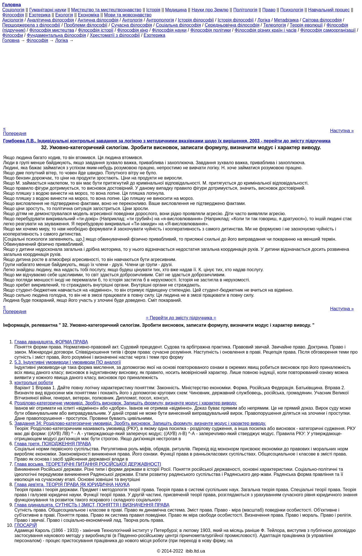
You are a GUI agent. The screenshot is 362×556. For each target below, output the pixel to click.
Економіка (88, 14)
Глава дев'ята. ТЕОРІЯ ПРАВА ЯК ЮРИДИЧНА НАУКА (72, 484)
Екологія (64, 14)
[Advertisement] (181, 82)
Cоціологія (13, 9)
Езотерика (40, 14)
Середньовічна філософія (232, 25)
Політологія (245, 9)
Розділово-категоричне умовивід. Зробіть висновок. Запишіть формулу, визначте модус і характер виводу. (125, 403)
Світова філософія (322, 20)
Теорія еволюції (306, 25)
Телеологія (274, 25)
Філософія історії (95, 30)
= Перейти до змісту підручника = (181, 317)
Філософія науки (169, 30)
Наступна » (342, 130)
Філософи (12, 35)
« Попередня (14, 131)
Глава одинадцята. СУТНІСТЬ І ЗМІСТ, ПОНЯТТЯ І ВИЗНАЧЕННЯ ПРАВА (91, 504)
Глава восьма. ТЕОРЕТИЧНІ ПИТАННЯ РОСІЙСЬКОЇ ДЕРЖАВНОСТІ (87, 464)
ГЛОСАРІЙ (25, 525)
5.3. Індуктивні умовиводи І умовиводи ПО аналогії (67, 362)
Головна (11, 40)
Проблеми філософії (85, 25)
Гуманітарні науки (47, 9)
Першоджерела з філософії (31, 25)
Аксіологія (12, 20)
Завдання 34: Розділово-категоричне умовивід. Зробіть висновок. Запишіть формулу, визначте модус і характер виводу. (140, 423)
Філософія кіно (132, 30)
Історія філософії (196, 20)
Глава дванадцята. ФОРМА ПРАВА (51, 341)
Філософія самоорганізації (328, 30)
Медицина (176, 9)
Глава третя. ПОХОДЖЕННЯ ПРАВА (52, 443)
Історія (153, 9)
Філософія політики (210, 30)
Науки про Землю (209, 9)
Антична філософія (98, 20)
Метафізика (286, 20)
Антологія (132, 20)
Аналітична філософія (50, 20)
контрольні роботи (33, 382)
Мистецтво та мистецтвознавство (106, 9)
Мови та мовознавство (128, 14)
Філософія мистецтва (51, 30)
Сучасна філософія (131, 25)
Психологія (291, 9)
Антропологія (160, 20)
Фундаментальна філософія (56, 35)
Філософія (13, 14)
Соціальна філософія (178, 25)
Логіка (263, 20)
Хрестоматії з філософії (115, 35)
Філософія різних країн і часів (266, 30)
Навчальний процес (329, 9)
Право (268, 9)
